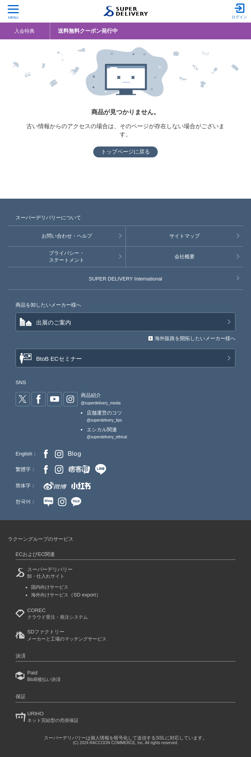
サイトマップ (184, 236)
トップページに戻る (125, 151)
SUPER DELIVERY (125, 279)
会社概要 (184, 256)
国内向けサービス (49, 587)
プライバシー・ (67, 257)
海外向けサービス (66, 595)
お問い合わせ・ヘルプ (67, 236)
